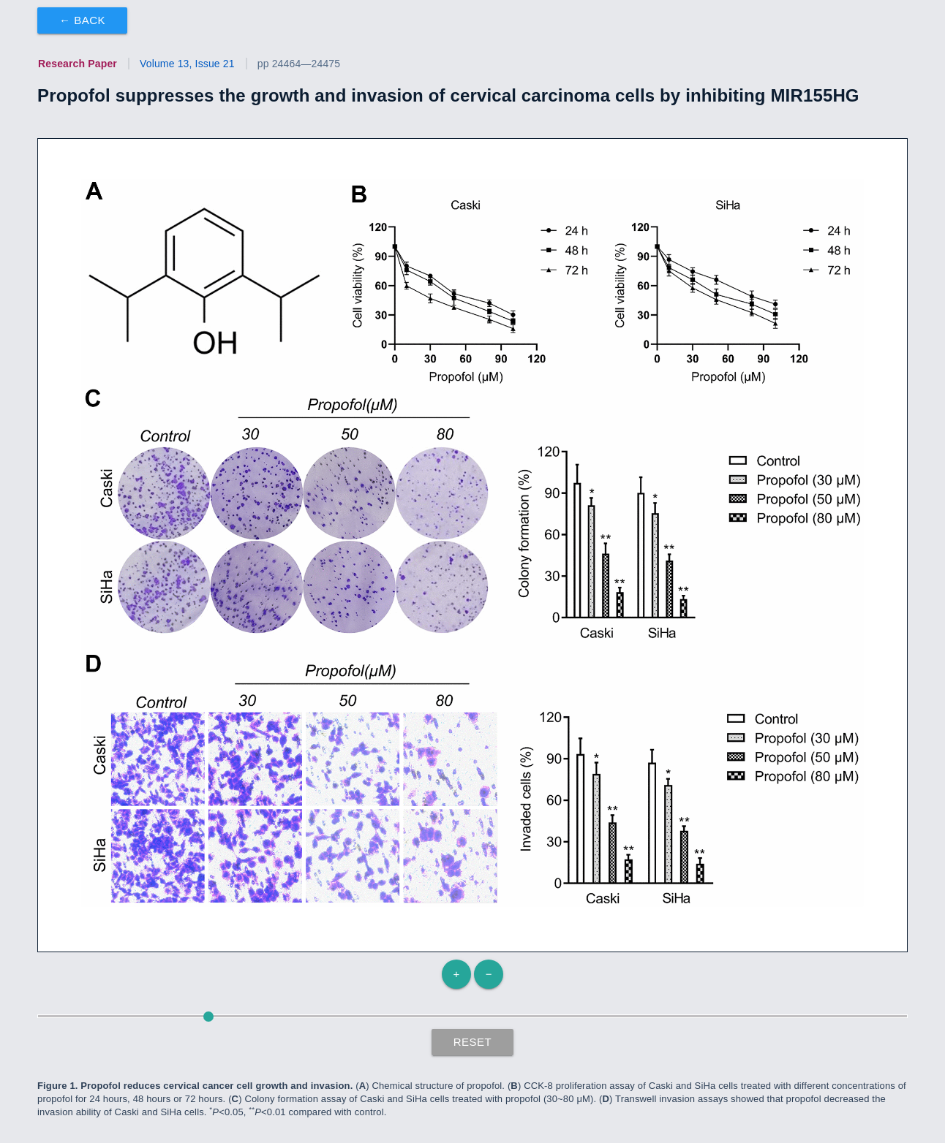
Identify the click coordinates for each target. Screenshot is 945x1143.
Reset (472, 1042)
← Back (82, 20)
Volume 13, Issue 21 (187, 63)
